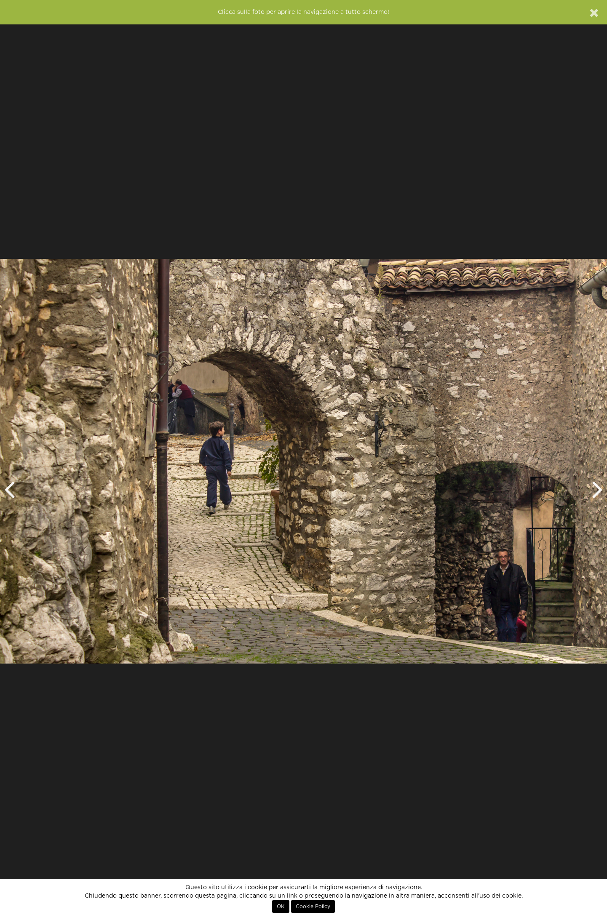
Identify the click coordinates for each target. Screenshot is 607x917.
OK (281, 906)
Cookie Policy (313, 906)
